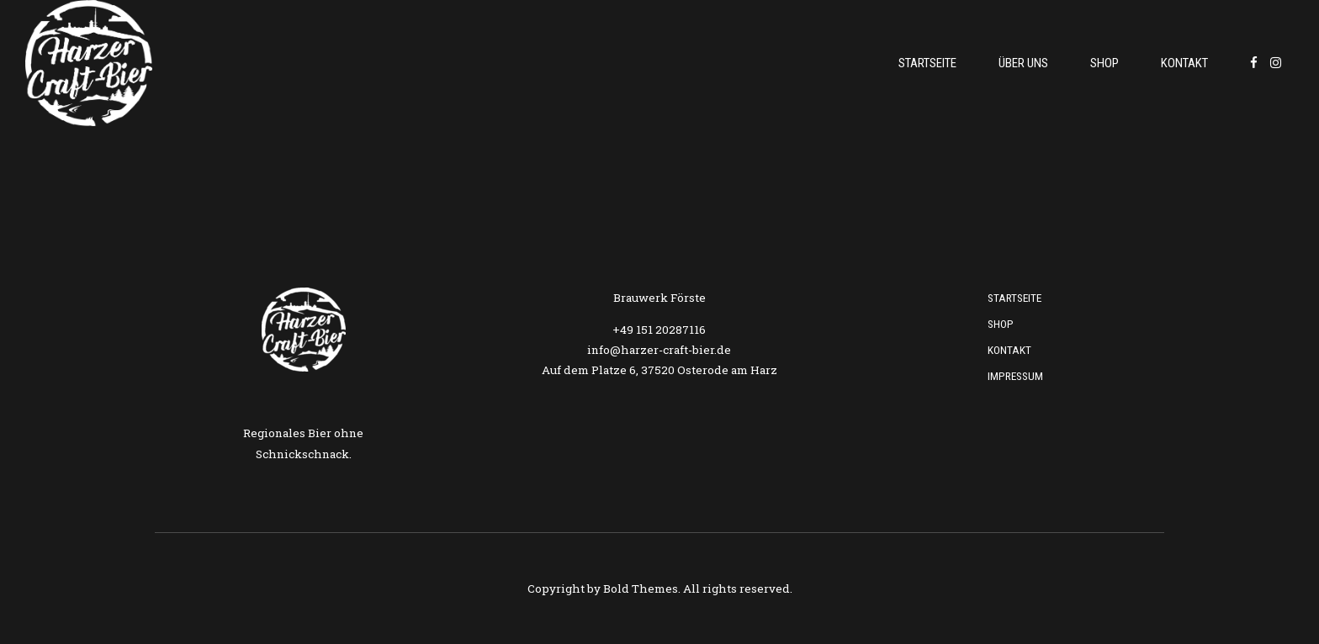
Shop (1104, 63)
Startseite (927, 63)
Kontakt (1184, 63)
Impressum (1015, 376)
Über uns (1023, 63)
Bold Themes (640, 588)
